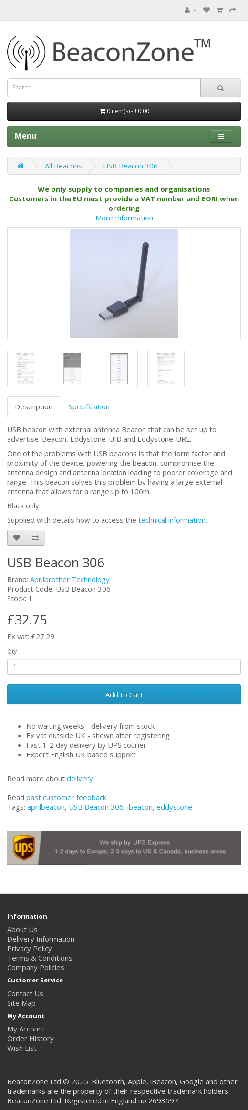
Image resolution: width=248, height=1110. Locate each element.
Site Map (21, 1003)
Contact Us (25, 993)
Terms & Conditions (39, 957)
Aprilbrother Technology (70, 579)
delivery (80, 778)
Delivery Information (40, 938)
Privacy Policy (29, 948)
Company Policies (35, 967)
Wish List (22, 1047)
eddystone (174, 807)
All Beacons (63, 165)
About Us (22, 929)
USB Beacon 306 (130, 165)
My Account (26, 1028)
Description (33, 406)
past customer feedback (66, 797)
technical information (172, 520)
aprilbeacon (46, 807)
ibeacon (140, 807)
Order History (30, 1038)
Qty (12, 651)
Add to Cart (124, 694)
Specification (89, 406)
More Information (124, 217)
